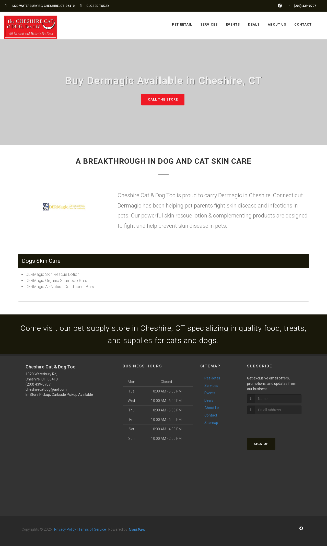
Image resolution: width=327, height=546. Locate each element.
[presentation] (274, 424)
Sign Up (261, 444)
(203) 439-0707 (38, 384)
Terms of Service (92, 529)
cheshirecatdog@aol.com (46, 389)
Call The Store (163, 99)
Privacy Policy (65, 529)
